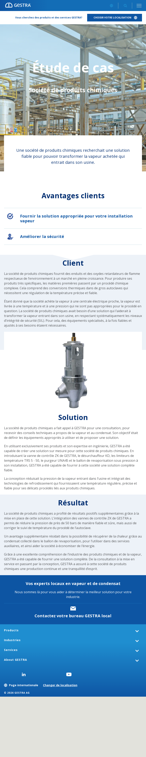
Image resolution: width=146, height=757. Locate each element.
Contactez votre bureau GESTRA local (73, 615)
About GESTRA (15, 660)
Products (11, 630)
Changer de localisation (60, 685)
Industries (12, 640)
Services (11, 650)
